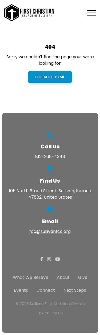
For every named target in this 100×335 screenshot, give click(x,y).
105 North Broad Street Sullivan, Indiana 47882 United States (50, 194)
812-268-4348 (50, 156)
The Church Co (50, 313)
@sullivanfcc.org (53, 231)
